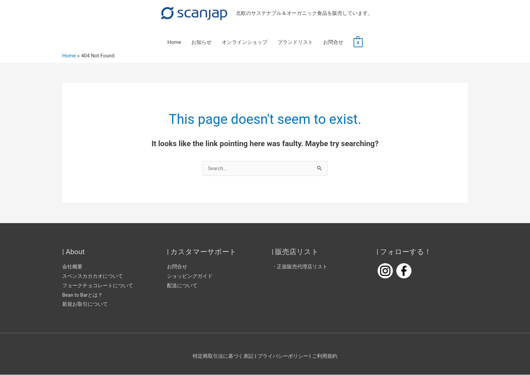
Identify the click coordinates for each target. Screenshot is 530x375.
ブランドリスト (295, 42)
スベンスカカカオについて (92, 276)
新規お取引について (85, 304)
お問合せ (333, 42)
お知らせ (201, 42)
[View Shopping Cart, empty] (358, 42)
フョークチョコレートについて (97, 286)
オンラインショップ (244, 42)
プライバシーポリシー (283, 356)
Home (174, 42)
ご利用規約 (324, 356)
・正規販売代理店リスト (300, 267)
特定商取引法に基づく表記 (223, 356)
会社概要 (72, 267)
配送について (182, 286)
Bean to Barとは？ (82, 295)
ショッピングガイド (190, 276)
